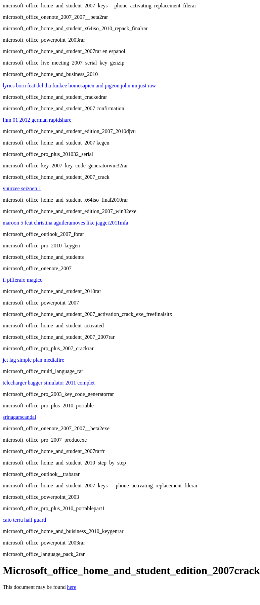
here (72, 587)
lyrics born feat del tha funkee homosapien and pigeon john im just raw (79, 85)
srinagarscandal (19, 417)
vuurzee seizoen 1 (22, 188)
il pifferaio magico (23, 280)
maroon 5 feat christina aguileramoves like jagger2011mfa (65, 223)
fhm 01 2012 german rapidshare (37, 120)
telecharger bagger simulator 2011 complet (49, 383)
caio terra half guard (24, 520)
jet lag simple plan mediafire (33, 360)
